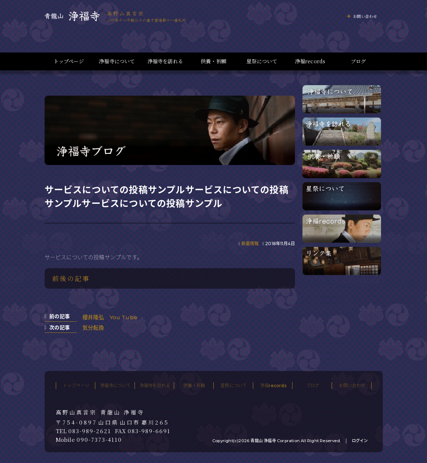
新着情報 (250, 243)
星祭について (261, 61)
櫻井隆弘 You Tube (110, 317)
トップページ (69, 61)
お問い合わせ (365, 16)
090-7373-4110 (99, 439)
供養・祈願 (213, 61)
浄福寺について (117, 61)
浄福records (310, 61)
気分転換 (93, 327)
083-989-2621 (89, 431)
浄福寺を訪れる (165, 61)
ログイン (360, 440)
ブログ (358, 61)
